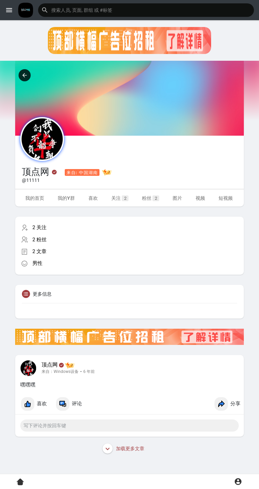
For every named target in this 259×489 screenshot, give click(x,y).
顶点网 (49, 365)
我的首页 (34, 198)
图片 (177, 198)
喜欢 (93, 198)
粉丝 (150, 198)
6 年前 (89, 371)
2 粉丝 (39, 240)
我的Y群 (66, 198)
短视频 (226, 198)
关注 (119, 198)
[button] (146, 10)
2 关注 (39, 227)
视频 (200, 198)
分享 (227, 404)
